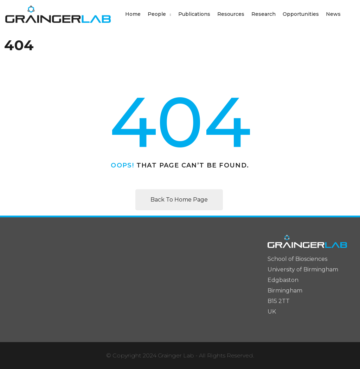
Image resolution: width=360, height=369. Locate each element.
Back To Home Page (179, 199)
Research (263, 14)
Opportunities (301, 14)
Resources (230, 14)
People (157, 14)
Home (133, 14)
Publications (194, 14)
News (333, 14)
